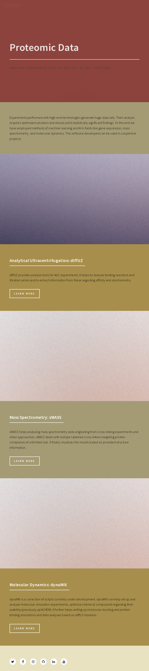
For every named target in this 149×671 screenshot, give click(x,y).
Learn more (24, 293)
